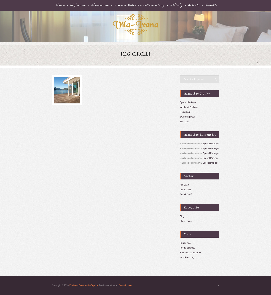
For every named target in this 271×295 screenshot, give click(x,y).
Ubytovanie (78, 5)
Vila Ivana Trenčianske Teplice (83, 285)
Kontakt (211, 5)
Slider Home (186, 221)
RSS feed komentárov (190, 252)
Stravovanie (100, 5)
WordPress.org (187, 257)
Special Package (188, 102)
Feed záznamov (187, 248)
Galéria (194, 5)
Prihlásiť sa (185, 243)
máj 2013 (184, 185)
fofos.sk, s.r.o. (125, 285)
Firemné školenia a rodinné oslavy (140, 5)
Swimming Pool (187, 117)
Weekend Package (189, 107)
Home (61, 5)
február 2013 (186, 194)
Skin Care (184, 121)
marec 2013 (185, 189)
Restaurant (185, 112)
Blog (182, 216)
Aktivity (176, 5)
